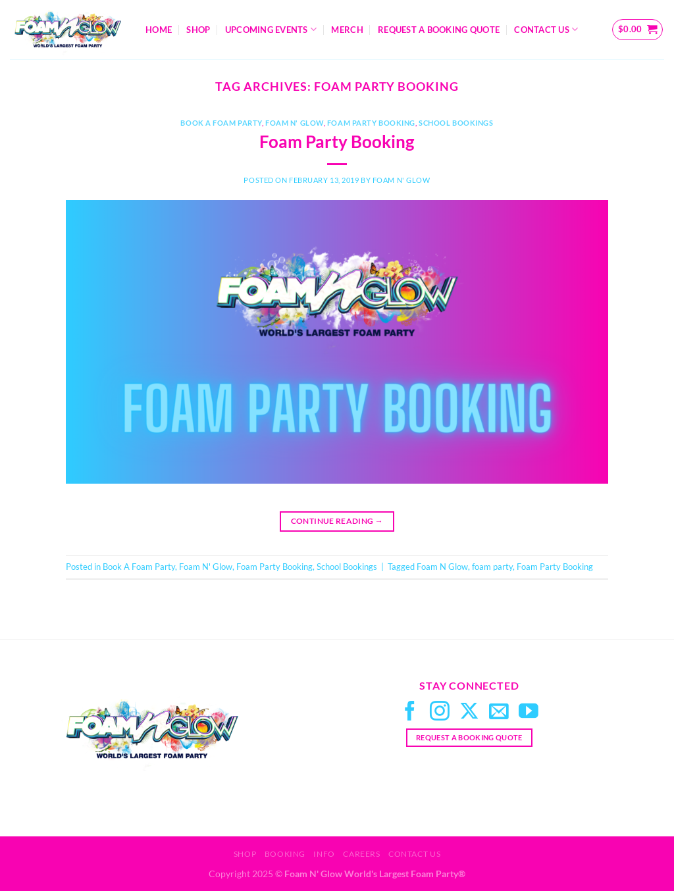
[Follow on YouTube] (528, 712)
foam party (492, 566)
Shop (198, 29)
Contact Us (546, 29)
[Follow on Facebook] (410, 712)
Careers (361, 854)
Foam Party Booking (371, 122)
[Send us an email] (499, 712)
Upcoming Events (271, 29)
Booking (285, 854)
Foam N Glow (442, 566)
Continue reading (337, 521)
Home (158, 29)
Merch (347, 29)
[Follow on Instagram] (440, 712)
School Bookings (456, 122)
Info (323, 854)
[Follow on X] (469, 712)
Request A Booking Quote (439, 29)
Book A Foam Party (221, 122)
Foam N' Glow (294, 122)
